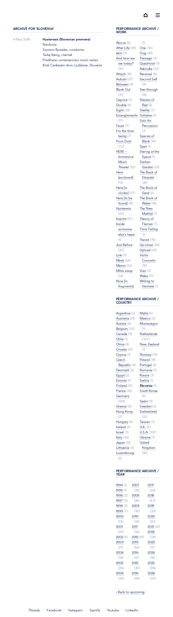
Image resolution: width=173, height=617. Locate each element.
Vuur (143, 270)
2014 (135, 552)
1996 (119, 495)
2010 (135, 516)
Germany (123, 396)
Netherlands (148, 334)
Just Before (124, 245)
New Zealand (149, 344)
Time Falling (149, 229)
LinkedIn (131, 610)
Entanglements (127, 115)
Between (122, 84)
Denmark (122, 370)
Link (119, 255)
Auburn (121, 79)
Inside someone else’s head (125, 229)
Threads (34, 610)
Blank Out (123, 89)
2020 (151, 516)
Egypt (120, 375)
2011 (135, 526)
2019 (151, 506)
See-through (149, 89)
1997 (119, 501)
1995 (119, 490)
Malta (144, 313)
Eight (120, 110)
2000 (120, 516)
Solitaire (146, 115)
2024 (151, 552)
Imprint (121, 219)
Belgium (122, 328)
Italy (119, 437)
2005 (119, 563)
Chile (120, 339)
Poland (145, 360)
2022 (151, 532)
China (120, 344)
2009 (135, 506)
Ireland (121, 427)
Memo (121, 265)
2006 (120, 573)
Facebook (54, 610)
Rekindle (146, 69)
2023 (151, 542)
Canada (121, 334)
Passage (146, 58)
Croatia (121, 349)
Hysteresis (123, 208)
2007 (135, 485)
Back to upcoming (131, 592)
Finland (121, 385)
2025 (151, 563)
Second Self (148, 79)
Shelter (145, 110)
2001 (119, 526)
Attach (121, 74)
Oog (143, 53)
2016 (135, 573)
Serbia (144, 380)
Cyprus (121, 354)
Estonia (121, 380)
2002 (119, 537)
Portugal (146, 365)
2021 (151, 526)
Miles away (124, 270)
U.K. (143, 427)
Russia (144, 375)
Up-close (146, 245)
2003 (120, 542)
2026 (151, 573)
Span (143, 146)
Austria (121, 323)
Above (121, 42)
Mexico (145, 318)
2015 (135, 563)
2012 (135, 537)
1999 (119, 511)
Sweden (146, 406)
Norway (146, 354)
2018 (151, 495)
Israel (120, 432)
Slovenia (146, 385)
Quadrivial (147, 63)
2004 (120, 552)
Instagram (75, 610)
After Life (123, 48)
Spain (144, 401)
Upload (145, 250)
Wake (144, 276)
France (121, 391)
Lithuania (122, 448)
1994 (119, 485)
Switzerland (148, 411)
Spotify (95, 610)
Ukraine (145, 437)
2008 (135, 495)
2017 (151, 485)
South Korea (148, 391)
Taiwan (145, 422)
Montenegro (149, 323)
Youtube (113, 610)
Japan (120, 442)
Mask (120, 260)
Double (121, 105)
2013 (135, 542)
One (143, 48)
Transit (144, 239)
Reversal (146, 74)
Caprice (121, 100)
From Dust (123, 141)
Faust (120, 125)
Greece (121, 406)
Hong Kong (124, 411)
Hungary (122, 422)
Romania (146, 370)
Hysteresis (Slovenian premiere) (66, 39)
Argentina (123, 313)
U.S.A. (144, 432)
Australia (122, 318)
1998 (119, 506)
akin (119, 53)
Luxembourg (125, 453)
